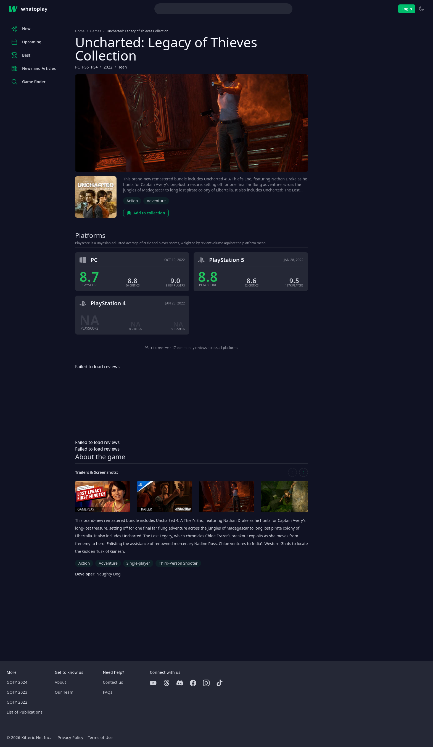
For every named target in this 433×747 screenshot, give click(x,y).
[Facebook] (193, 683)
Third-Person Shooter (178, 563)
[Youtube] (153, 683)
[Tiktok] (219, 683)
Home (80, 31)
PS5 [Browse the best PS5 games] (85, 67)
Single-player (138, 563)
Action (132, 200)
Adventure (156, 200)
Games (95, 31)
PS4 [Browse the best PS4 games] (94, 67)
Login (407, 8)
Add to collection (146, 212)
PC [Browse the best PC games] (77, 67)
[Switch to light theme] (421, 9)
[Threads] (166, 683)
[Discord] (179, 683)
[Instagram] (206, 683)
